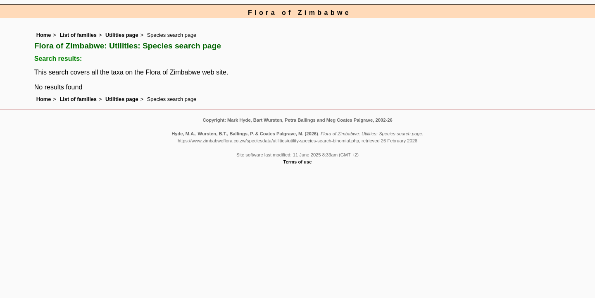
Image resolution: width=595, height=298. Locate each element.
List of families (78, 35)
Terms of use (297, 161)
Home (43, 35)
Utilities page (121, 35)
